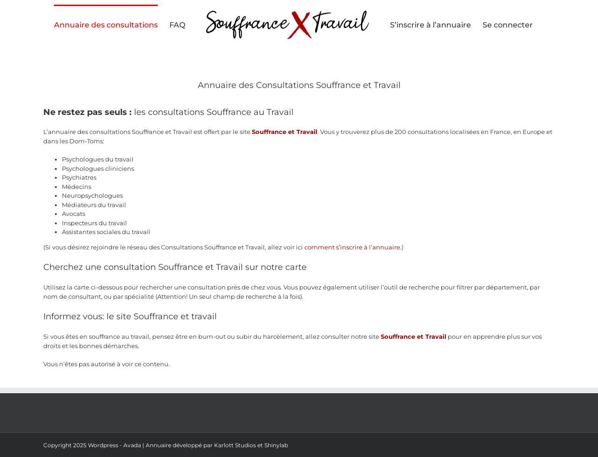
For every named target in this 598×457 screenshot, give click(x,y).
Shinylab (276, 444)
